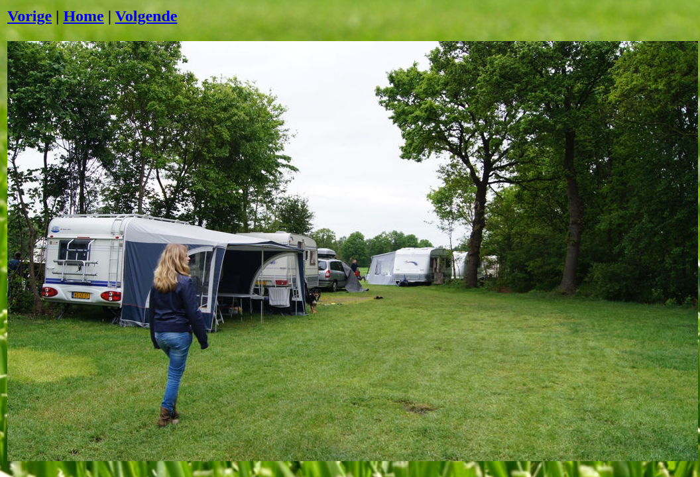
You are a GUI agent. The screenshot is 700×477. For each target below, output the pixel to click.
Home (83, 16)
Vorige (29, 16)
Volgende (146, 16)
